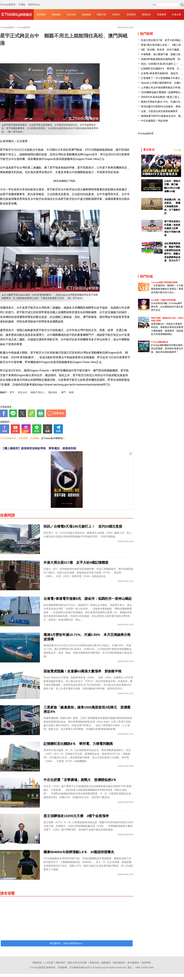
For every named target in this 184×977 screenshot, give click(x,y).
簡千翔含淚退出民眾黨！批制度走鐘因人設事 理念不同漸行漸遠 (172, 228)
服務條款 (106, 962)
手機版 (21, 1)
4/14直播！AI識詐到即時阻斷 (163, 300)
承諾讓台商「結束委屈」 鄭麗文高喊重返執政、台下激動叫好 (172, 206)
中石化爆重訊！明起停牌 (154, 120)
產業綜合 (146, 14)
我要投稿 (37, 962)
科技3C (116, 14)
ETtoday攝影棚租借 (159, 342)
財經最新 (56, 14)
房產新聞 (161, 14)
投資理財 (41, 14)
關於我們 (60, 962)
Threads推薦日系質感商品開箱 (164, 282)
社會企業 (176, 14)
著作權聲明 (133, 962)
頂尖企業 (71, 14)
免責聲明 (146, 962)
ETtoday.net (99, 967)
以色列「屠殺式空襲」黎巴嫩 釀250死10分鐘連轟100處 (172, 186)
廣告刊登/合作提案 (77, 962)
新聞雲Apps (34, 1)
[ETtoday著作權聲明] (52, 438)
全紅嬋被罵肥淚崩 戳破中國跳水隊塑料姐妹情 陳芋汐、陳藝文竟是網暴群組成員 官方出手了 (172, 252)
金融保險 (86, 14)
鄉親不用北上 (38, 392)
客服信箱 (94, 962)
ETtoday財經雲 (145, 133)
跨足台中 (22, 392)
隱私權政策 (119, 962)
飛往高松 (52, 392)
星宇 (12, 392)
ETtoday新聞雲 (7, 1)
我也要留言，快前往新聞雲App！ (67, 943)
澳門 (63, 392)
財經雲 (17, 14)
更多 (177, 150)
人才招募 (49, 962)
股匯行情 (101, 14)
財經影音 (131, 14)
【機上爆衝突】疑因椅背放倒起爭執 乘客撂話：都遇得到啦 (39, 448)
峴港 (71, 392)
